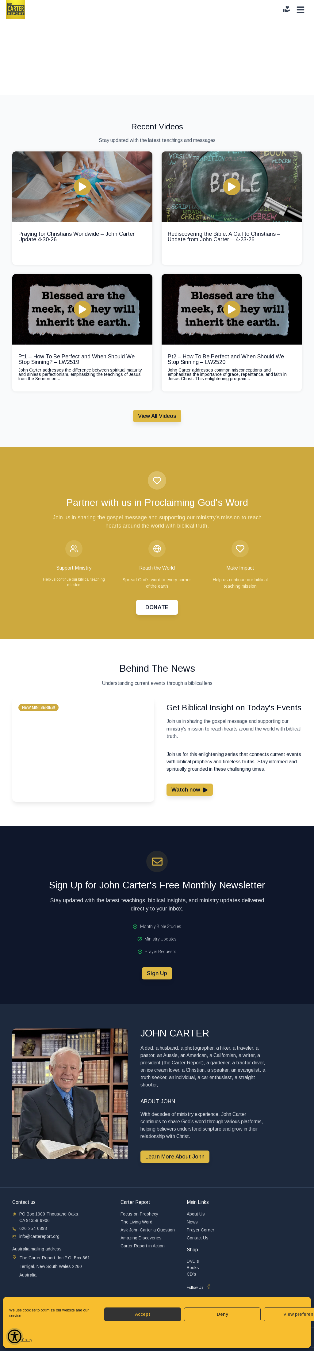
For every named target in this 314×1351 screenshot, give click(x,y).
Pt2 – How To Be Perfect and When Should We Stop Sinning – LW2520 (226, 359)
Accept (142, 1314)
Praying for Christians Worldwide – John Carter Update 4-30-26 (76, 236)
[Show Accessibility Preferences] (14, 1336)
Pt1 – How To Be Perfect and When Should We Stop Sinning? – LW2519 (76, 359)
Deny (222, 1314)
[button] (38, 707)
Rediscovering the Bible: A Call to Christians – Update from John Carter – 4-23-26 (224, 236)
